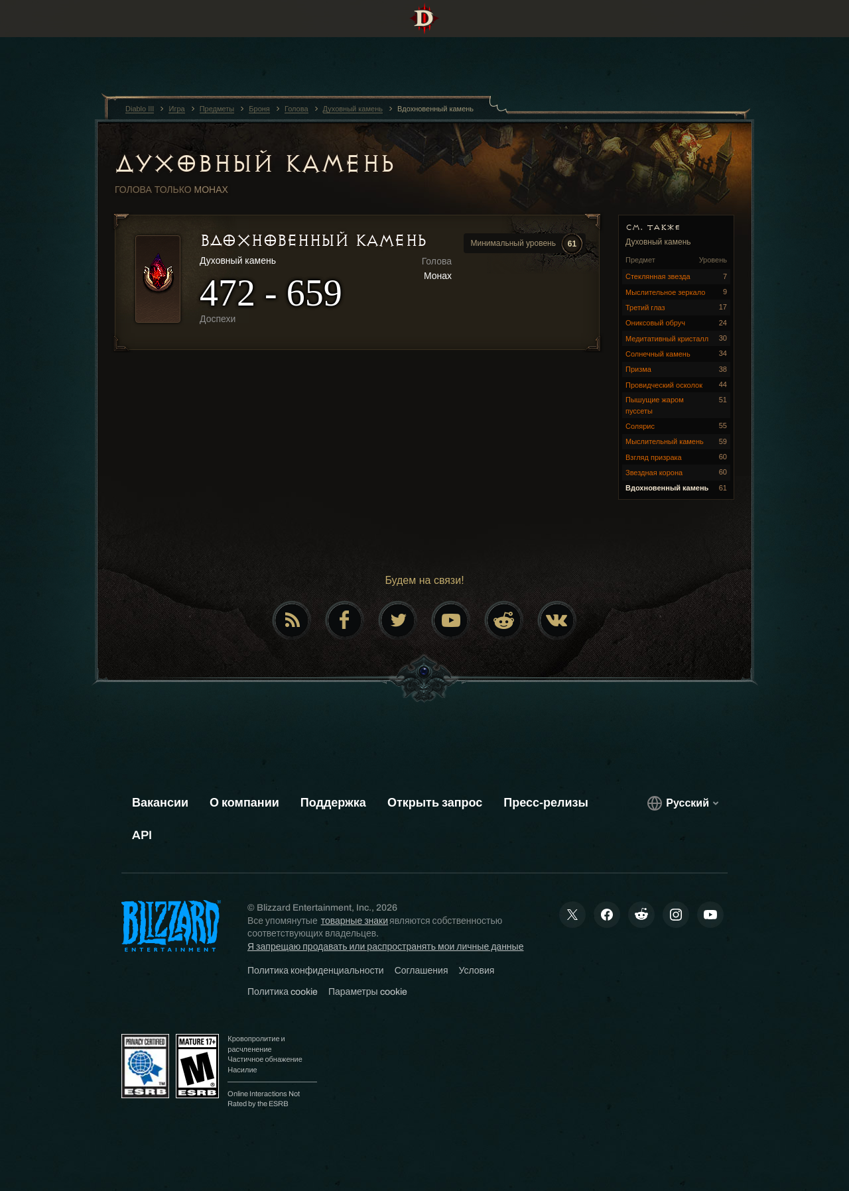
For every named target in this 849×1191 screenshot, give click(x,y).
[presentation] (52, 34)
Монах (211, 189)
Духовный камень (255, 163)
